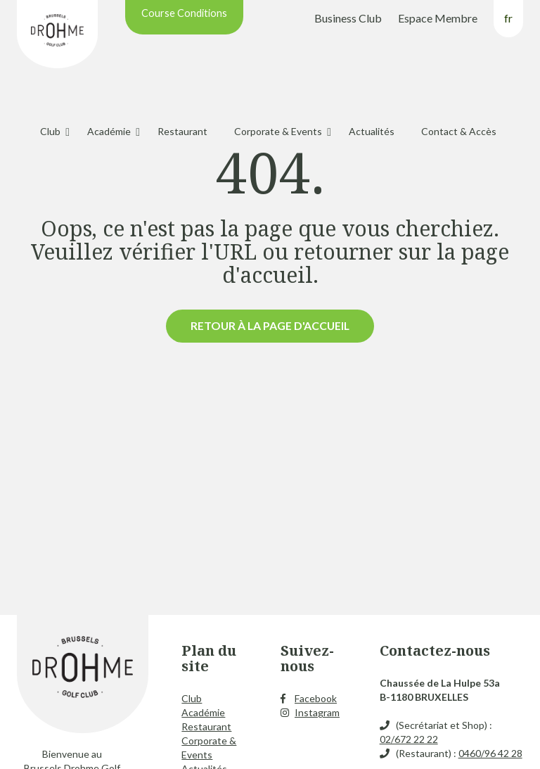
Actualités (371, 131)
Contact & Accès (458, 131)
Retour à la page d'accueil (270, 325)
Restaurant (182, 131)
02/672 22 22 (409, 739)
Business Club (348, 18)
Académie (109, 131)
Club (50, 131)
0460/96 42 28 (490, 753)
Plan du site (208, 658)
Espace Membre (437, 18)
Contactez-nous (435, 650)
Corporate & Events (278, 131)
